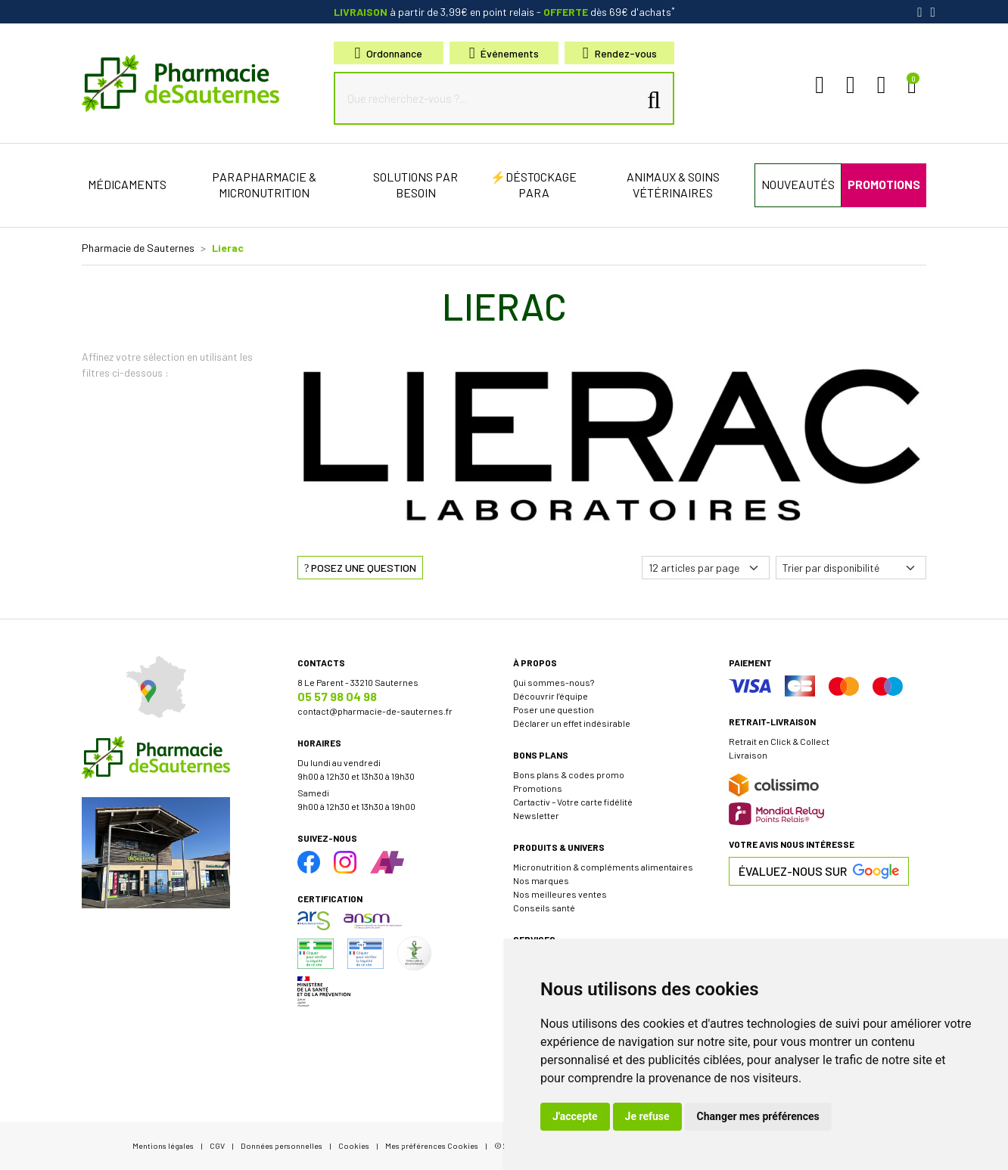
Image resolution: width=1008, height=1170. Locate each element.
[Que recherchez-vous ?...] (489, 98)
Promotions (537, 788)
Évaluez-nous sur (819, 871)
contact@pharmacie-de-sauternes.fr (375, 711)
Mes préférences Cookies (431, 1145)
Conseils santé (544, 907)
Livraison (748, 754)
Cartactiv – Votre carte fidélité (573, 801)
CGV (217, 1145)
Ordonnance (389, 53)
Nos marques (541, 880)
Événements (504, 53)
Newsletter (536, 815)
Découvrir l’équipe (550, 696)
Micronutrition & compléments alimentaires (603, 866)
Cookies (353, 1145)
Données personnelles (281, 1145)
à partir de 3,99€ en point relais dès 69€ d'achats (504, 11)
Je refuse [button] (647, 1116)
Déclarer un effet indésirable (571, 723)
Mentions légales (163, 1145)
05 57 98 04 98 (337, 696)
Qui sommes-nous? (553, 682)
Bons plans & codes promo (568, 774)
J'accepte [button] (575, 1116)
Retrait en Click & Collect (779, 741)
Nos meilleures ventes (560, 894)
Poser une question (553, 709)
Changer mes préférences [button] (758, 1116)
